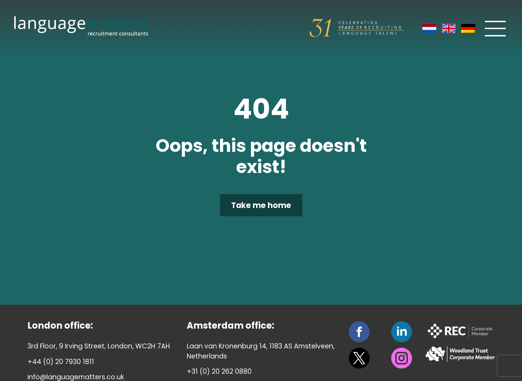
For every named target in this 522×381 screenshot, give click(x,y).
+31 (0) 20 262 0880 (219, 371)
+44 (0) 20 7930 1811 (60, 361)
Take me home (261, 205)
